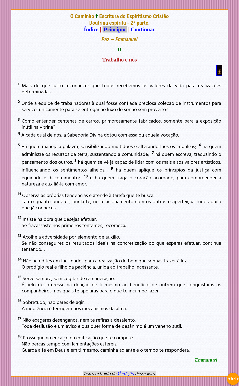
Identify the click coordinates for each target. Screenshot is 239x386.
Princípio (115, 29)
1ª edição (125, 373)
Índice (91, 29)
